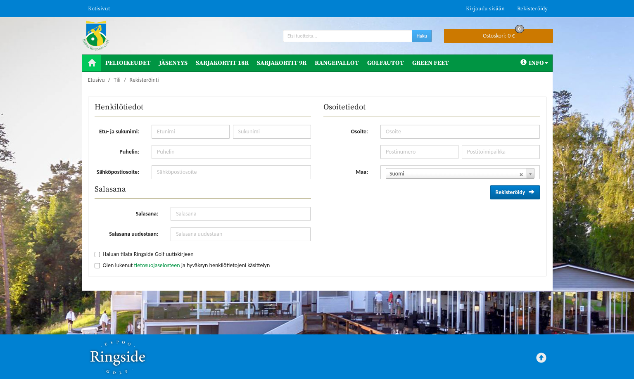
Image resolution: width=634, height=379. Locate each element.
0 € (503, 34)
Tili (117, 79)
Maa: (362, 171)
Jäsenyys (173, 63)
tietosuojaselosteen (157, 265)
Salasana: (146, 213)
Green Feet (430, 63)
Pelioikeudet (128, 63)
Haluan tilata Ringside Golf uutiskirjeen (148, 254)
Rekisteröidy (532, 8)
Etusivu (96, 79)
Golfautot (385, 63)
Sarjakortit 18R (222, 63)
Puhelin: (129, 151)
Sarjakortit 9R (281, 63)
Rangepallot (337, 63)
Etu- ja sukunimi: (119, 131)
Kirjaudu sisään (485, 8)
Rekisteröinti (144, 79)
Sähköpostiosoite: (118, 171)
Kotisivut (99, 8)
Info (534, 63)
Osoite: (359, 131)
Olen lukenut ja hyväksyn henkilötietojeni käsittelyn (186, 265)
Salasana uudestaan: (133, 233)
